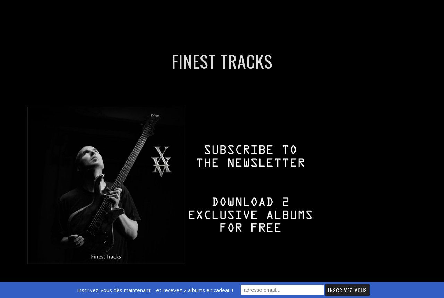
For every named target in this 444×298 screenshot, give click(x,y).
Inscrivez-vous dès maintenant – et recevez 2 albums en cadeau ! (155, 290)
